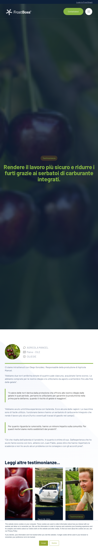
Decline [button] (54, 543)
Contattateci (73, 11)
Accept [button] (43, 543)
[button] (88, 11)
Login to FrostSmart (84, 2)
